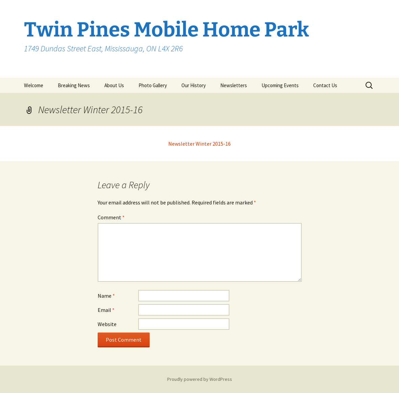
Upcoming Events (280, 85)
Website (107, 324)
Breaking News (74, 85)
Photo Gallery (153, 85)
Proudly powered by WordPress (199, 379)
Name (106, 295)
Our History (193, 85)
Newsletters (233, 85)
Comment (111, 217)
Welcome (33, 85)
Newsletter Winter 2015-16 (199, 143)
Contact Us (325, 85)
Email (106, 309)
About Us (114, 85)
